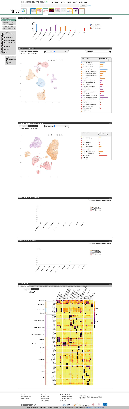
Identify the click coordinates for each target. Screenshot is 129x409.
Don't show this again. (99, 407)
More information (89, 407)
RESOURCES (55, 2)
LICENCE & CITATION (66, 398)
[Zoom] (52, 60)
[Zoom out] (60, 60)
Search (83, 5)
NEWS (69, 2)
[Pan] (54, 60)
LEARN (75, 2)
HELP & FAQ (63, 400)
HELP (86, 2)
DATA (80, 2)
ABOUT (63, 2)
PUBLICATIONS (45, 400)
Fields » (89, 5)
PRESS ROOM (25, 398)
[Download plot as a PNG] (48, 60)
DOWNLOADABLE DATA (66, 396)
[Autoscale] (62, 60)
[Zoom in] (57, 60)
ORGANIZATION (45, 398)
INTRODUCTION (45, 396)
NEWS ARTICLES (26, 396)
